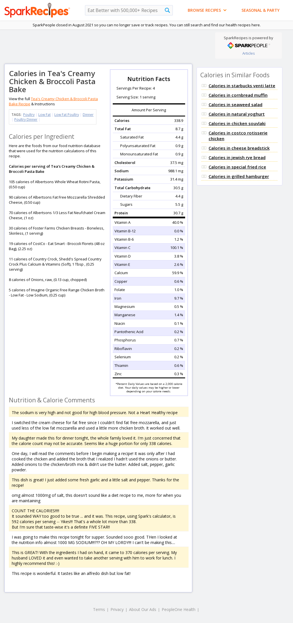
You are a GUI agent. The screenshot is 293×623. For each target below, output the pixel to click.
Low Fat (44, 114)
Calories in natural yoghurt (237, 114)
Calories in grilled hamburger (239, 176)
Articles (248, 53)
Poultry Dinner (25, 119)
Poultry (29, 114)
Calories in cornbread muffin (238, 95)
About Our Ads (142, 609)
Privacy (117, 609)
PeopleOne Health (178, 609)
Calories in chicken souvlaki (237, 123)
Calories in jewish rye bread (237, 157)
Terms (99, 609)
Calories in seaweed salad (235, 104)
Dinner (88, 114)
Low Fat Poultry (66, 114)
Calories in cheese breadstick (239, 148)
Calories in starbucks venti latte (242, 85)
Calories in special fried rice (237, 167)
